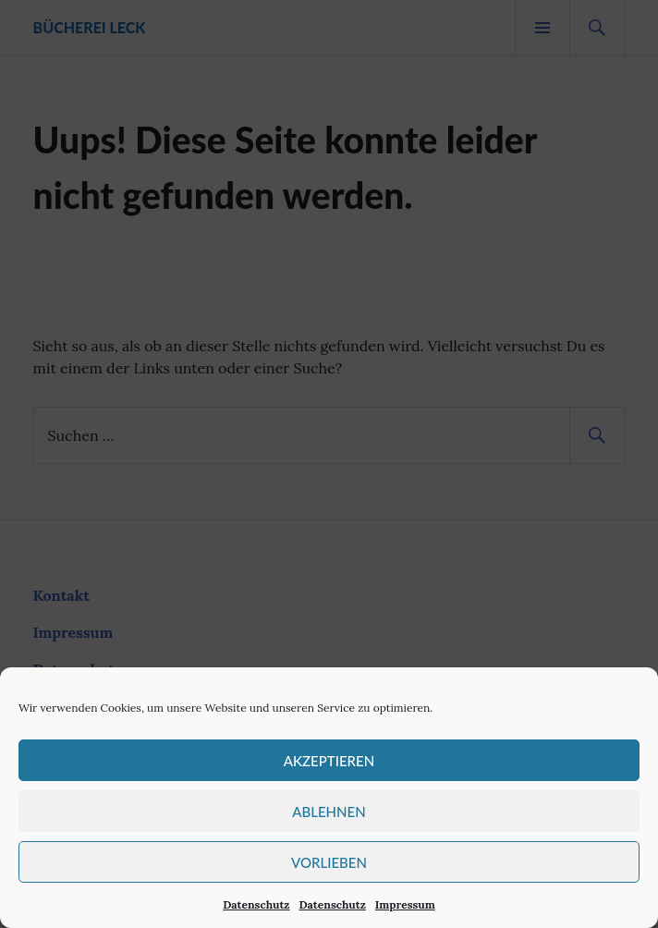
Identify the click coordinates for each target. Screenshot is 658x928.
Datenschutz (256, 904)
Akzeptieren (329, 760)
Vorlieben (329, 862)
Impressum (405, 904)
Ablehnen (328, 811)
